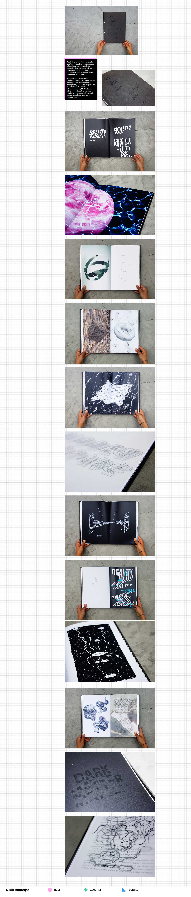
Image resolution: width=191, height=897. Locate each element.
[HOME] (57, 890)
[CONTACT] (134, 890)
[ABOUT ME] (96, 890)
